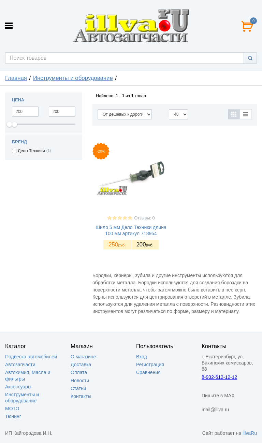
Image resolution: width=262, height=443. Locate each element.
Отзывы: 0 (144, 218)
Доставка (81, 364)
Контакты (81, 396)
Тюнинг (13, 416)
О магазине (83, 356)
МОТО (12, 408)
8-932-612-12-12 (219, 377)
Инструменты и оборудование (73, 78)
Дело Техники (31, 150)
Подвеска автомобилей (31, 356)
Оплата (79, 372)
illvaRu (250, 433)
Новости (80, 380)
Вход (141, 356)
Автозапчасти (20, 364)
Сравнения (148, 372)
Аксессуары (18, 386)
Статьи (78, 388)
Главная (16, 78)
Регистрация (150, 364)
